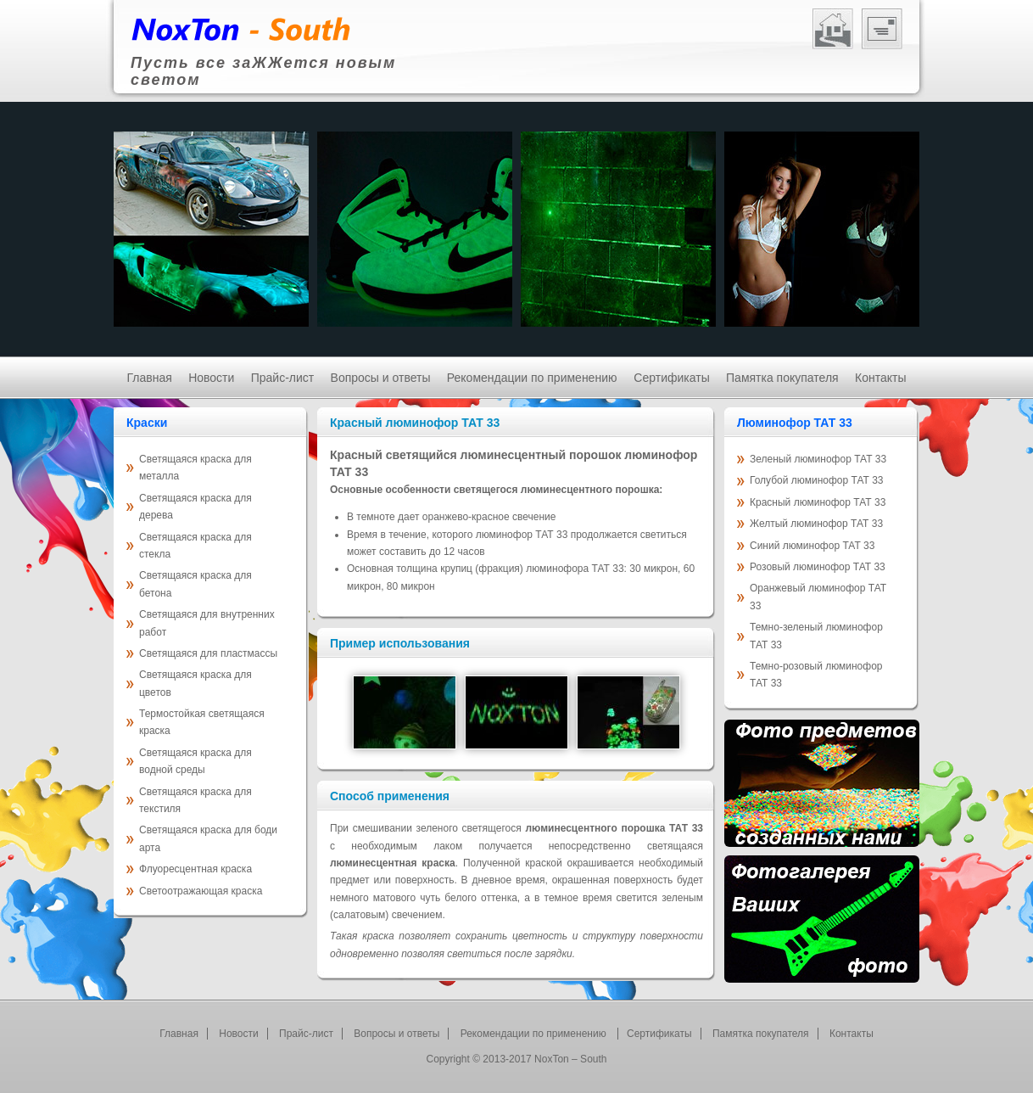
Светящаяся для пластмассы (208, 653)
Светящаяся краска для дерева (195, 506)
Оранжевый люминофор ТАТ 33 (818, 596)
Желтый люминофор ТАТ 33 (816, 524)
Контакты (880, 377)
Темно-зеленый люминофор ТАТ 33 (816, 635)
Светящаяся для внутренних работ (207, 622)
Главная (149, 377)
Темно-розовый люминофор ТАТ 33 (816, 674)
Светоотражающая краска (200, 891)
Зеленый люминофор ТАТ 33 (818, 459)
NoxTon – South (570, 1059)
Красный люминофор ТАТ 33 (817, 502)
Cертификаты (671, 377)
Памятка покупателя (782, 377)
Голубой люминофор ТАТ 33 (817, 480)
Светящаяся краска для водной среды (195, 761)
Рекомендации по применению (534, 377)
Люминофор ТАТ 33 (794, 422)
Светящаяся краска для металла (195, 467)
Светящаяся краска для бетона (195, 583)
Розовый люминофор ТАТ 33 (817, 567)
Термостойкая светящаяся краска (202, 722)
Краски (146, 422)
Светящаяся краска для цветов (195, 683)
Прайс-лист (283, 377)
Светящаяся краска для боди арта (208, 838)
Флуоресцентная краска (195, 869)
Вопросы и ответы (381, 377)
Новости (211, 377)
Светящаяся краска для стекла (195, 545)
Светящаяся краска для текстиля (195, 800)
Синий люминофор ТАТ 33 (812, 546)
